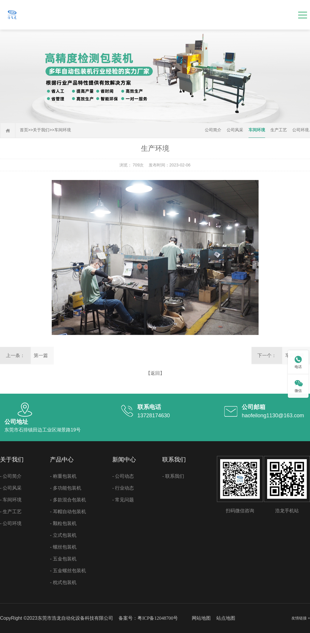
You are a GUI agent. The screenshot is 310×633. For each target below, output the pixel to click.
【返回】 (155, 373)
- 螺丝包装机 (63, 546)
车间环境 (62, 130)
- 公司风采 (11, 487)
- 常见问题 (123, 499)
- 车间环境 (11, 499)
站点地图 (225, 618)
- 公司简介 (11, 476)
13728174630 (153, 415)
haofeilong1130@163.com (273, 415)
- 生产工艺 (11, 511)
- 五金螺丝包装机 (68, 570)
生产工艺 (278, 130)
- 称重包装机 (63, 476)
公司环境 (300, 130)
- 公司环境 (11, 523)
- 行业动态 (123, 487)
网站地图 (201, 618)
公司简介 (213, 130)
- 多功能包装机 (65, 487)
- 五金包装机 (63, 558)
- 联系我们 (173, 476)
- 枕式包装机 (63, 582)
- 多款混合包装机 (68, 499)
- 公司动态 (123, 476)
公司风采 (235, 130)
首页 (24, 130)
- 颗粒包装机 (63, 523)
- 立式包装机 (63, 535)
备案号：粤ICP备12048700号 (148, 618)
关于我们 (41, 130)
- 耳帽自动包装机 (68, 511)
